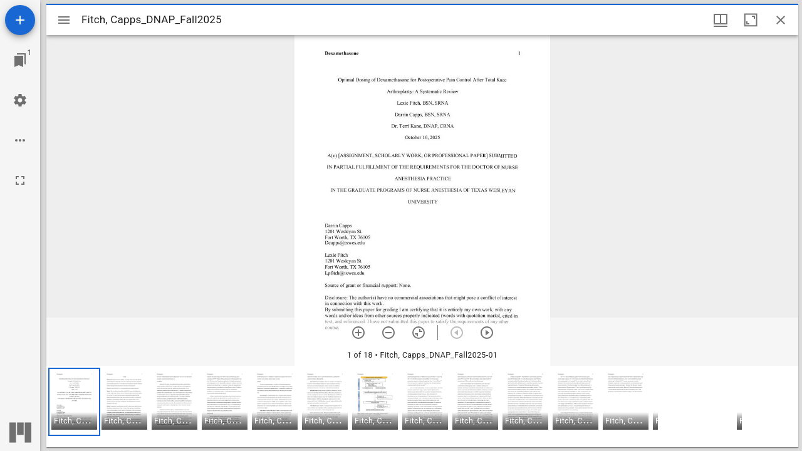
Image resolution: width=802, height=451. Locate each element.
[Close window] (781, 20)
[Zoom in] (358, 333)
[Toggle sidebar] (64, 20)
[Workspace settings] (20, 100)
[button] (74, 402)
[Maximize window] (751, 20)
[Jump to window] (20, 60)
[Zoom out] (388, 333)
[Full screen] (20, 180)
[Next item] (487, 333)
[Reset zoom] (419, 333)
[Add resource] (20, 20)
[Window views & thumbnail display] (721, 20)
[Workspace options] (20, 140)
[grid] (422, 406)
